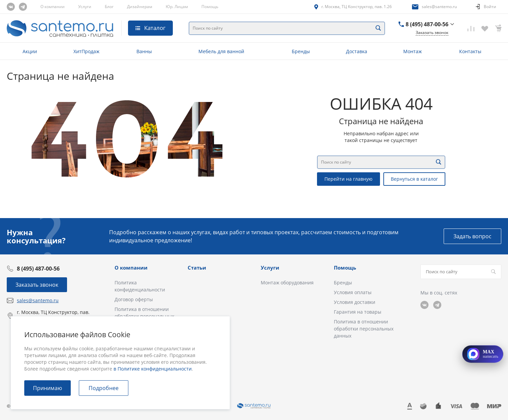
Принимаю (47, 388)
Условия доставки (354, 302)
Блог (109, 6)
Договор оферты (134, 299)
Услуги (84, 6)
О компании (52, 6)
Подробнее (104, 388)
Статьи (197, 267)
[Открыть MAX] (482, 354)
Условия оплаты (353, 292)
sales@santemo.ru (439, 6)
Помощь (209, 6)
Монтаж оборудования (287, 282)
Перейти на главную (348, 179)
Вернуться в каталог (414, 179)
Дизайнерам (139, 6)
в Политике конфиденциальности (153, 368)
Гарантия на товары (357, 312)
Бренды (343, 282)
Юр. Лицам (177, 6)
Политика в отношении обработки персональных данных (363, 328)
